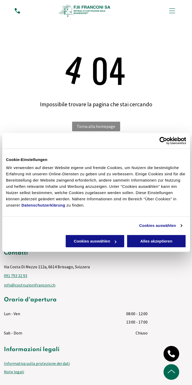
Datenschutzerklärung (43, 205)
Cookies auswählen (157, 225)
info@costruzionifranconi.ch (29, 285)
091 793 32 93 (15, 275)
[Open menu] (172, 11)
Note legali (14, 371)
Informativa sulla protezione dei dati (37, 363)
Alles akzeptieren (156, 241)
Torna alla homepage (96, 126)
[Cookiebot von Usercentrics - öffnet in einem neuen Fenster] (163, 141)
